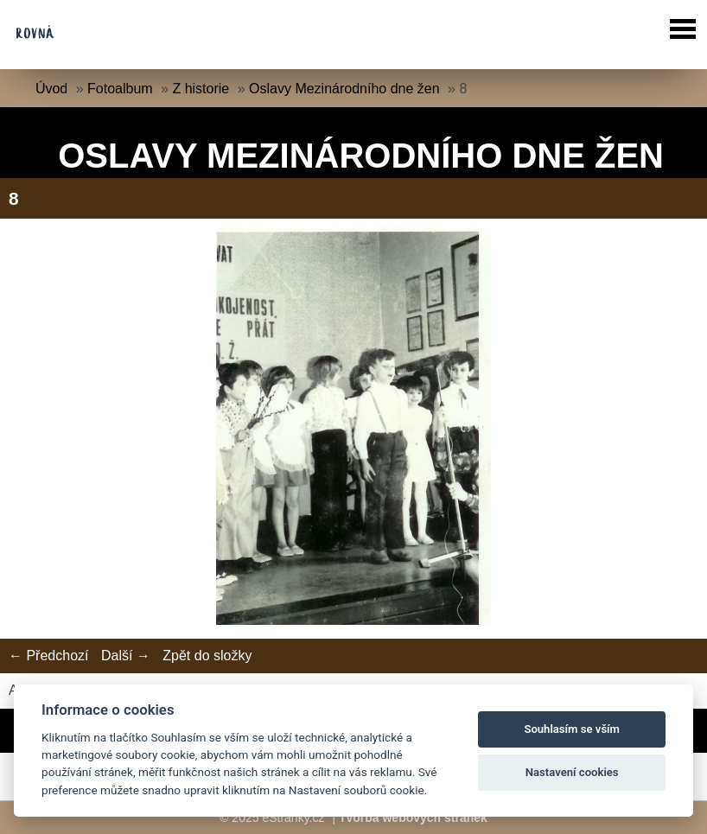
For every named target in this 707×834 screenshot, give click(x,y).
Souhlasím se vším (572, 729)
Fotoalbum (120, 88)
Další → (125, 655)
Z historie (200, 88)
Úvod (51, 88)
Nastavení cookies (572, 772)
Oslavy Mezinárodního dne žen (344, 88)
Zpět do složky (207, 655)
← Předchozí (48, 655)
